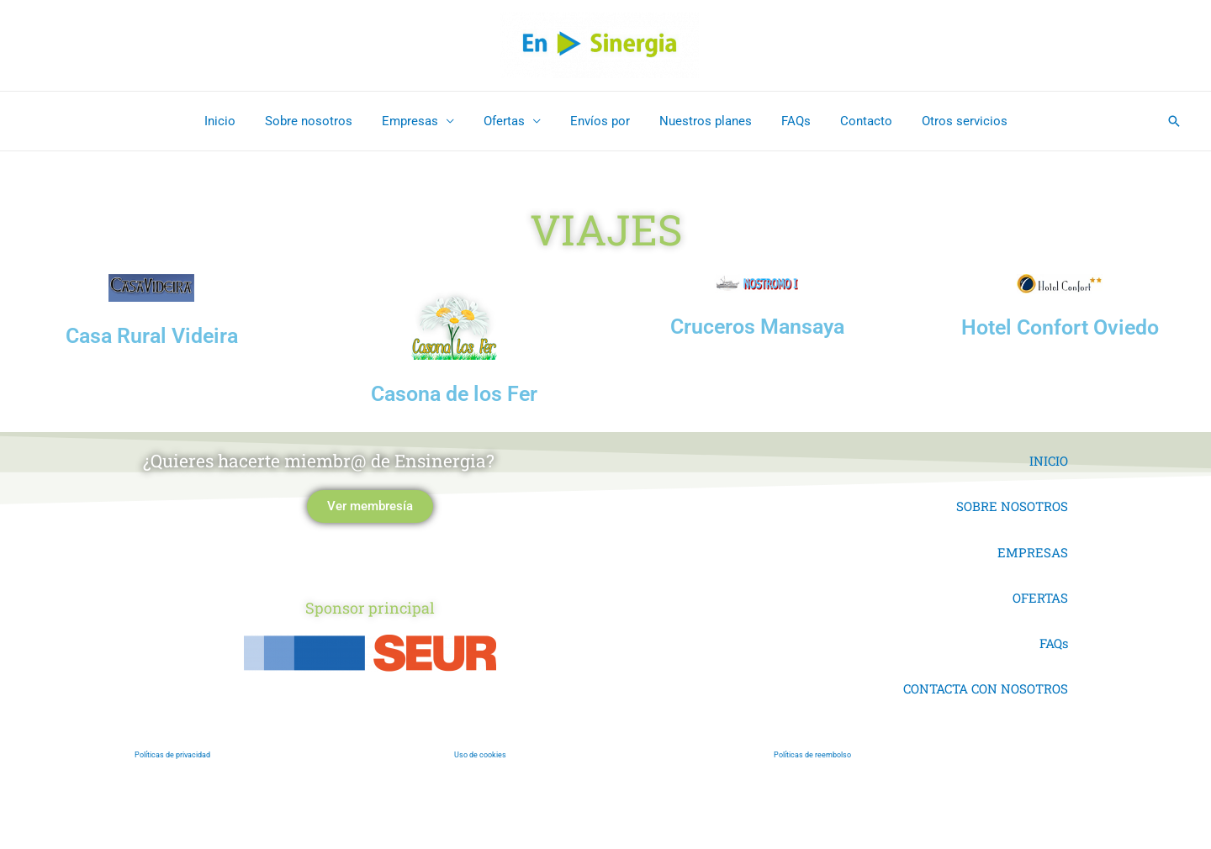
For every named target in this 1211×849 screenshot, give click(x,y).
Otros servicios (948, 121)
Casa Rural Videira (152, 336)
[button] (1174, 121)
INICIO (1048, 460)
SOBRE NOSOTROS (1012, 506)
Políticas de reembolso (812, 755)
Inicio (236, 121)
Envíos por (600, 121)
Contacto (854, 121)
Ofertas (508, 121)
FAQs (787, 121)
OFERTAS (1040, 597)
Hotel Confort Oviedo (1060, 327)
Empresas (418, 121)
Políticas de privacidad (172, 755)
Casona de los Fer (454, 394)
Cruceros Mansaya (757, 326)
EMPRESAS (1032, 552)
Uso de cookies (481, 755)
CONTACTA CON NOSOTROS (985, 688)
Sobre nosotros (321, 121)
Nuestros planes (701, 121)
